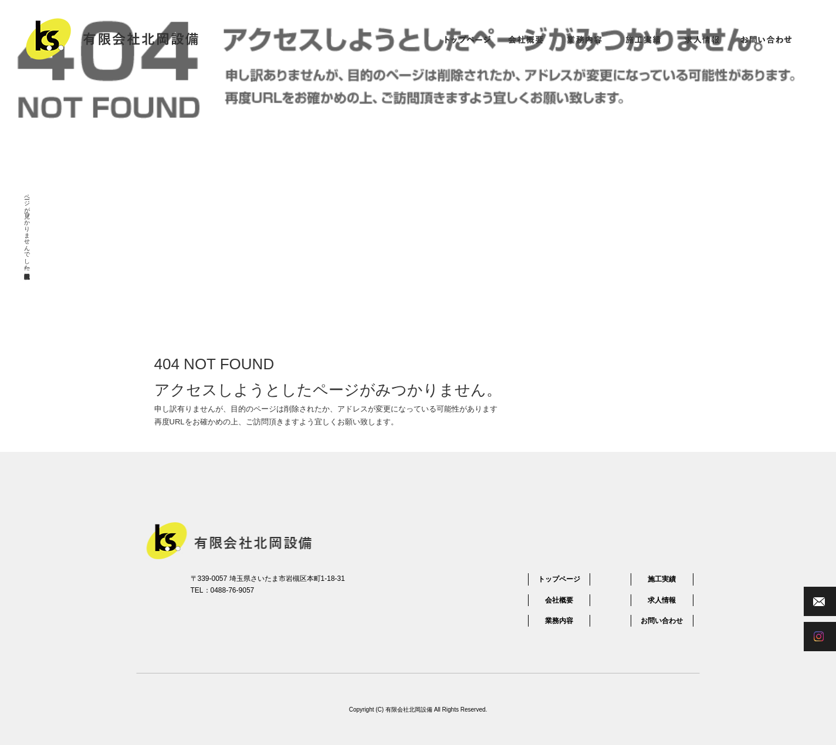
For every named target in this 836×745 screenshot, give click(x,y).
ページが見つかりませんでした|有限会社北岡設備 (27, 229)
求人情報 (701, 39)
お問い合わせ (766, 39)
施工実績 (643, 39)
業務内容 (584, 39)
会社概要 (525, 39)
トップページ (467, 39)
